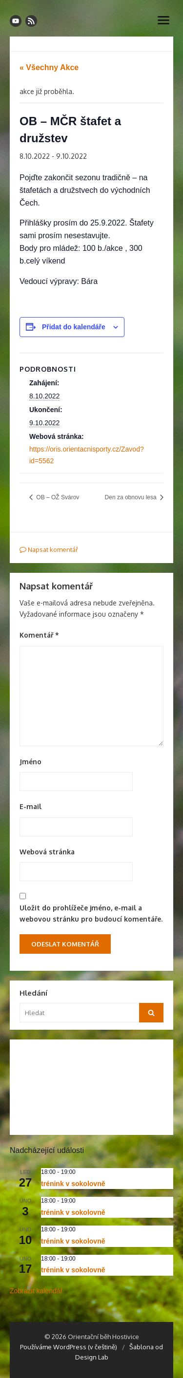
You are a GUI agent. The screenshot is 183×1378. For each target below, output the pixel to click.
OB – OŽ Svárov (57, 497)
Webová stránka (47, 852)
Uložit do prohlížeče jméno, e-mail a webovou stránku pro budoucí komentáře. (91, 913)
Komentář (39, 635)
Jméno (30, 761)
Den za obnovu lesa (131, 497)
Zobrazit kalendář (36, 1291)
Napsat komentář (49, 549)
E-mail (30, 806)
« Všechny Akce (49, 67)
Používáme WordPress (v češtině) (68, 1347)
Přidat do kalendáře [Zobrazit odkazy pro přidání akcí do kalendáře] (73, 327)
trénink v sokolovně (73, 1184)
